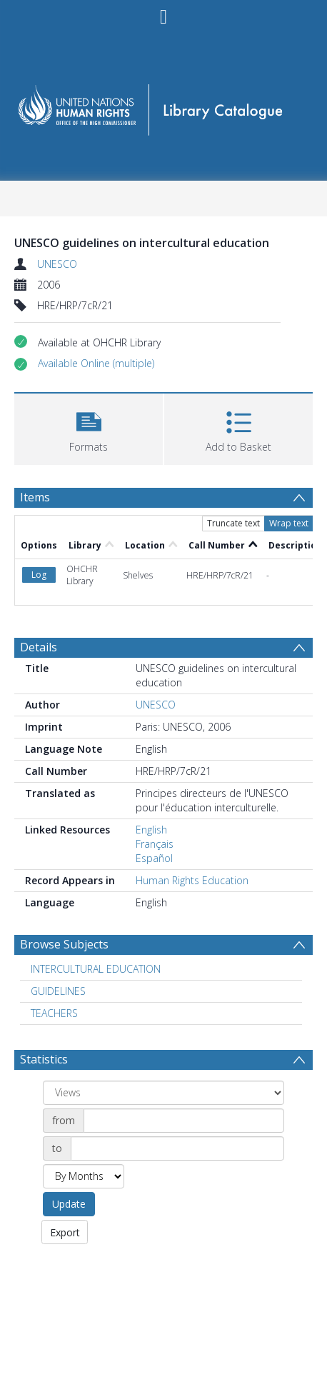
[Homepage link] (164, 105)
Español (154, 858)
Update (69, 1204)
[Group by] (163, 1093)
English (151, 829)
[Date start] (184, 1120)
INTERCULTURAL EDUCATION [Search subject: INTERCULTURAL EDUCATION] (96, 969)
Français (154, 844)
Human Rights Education (192, 880)
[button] (96, 363)
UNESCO (57, 264)
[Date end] (177, 1148)
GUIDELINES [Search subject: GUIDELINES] (58, 991)
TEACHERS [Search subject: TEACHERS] (54, 1013)
